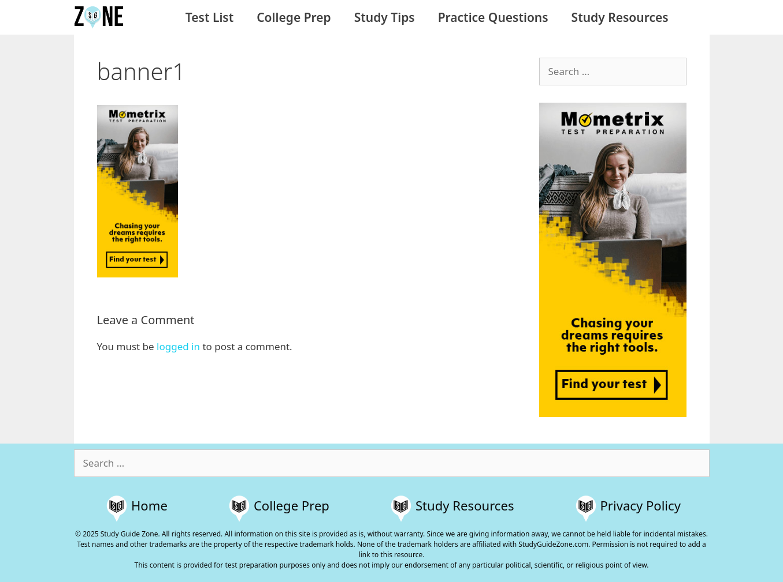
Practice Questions (493, 17)
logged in (178, 346)
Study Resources (620, 17)
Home (149, 505)
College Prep (294, 17)
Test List (209, 17)
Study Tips (384, 17)
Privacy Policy (640, 505)
